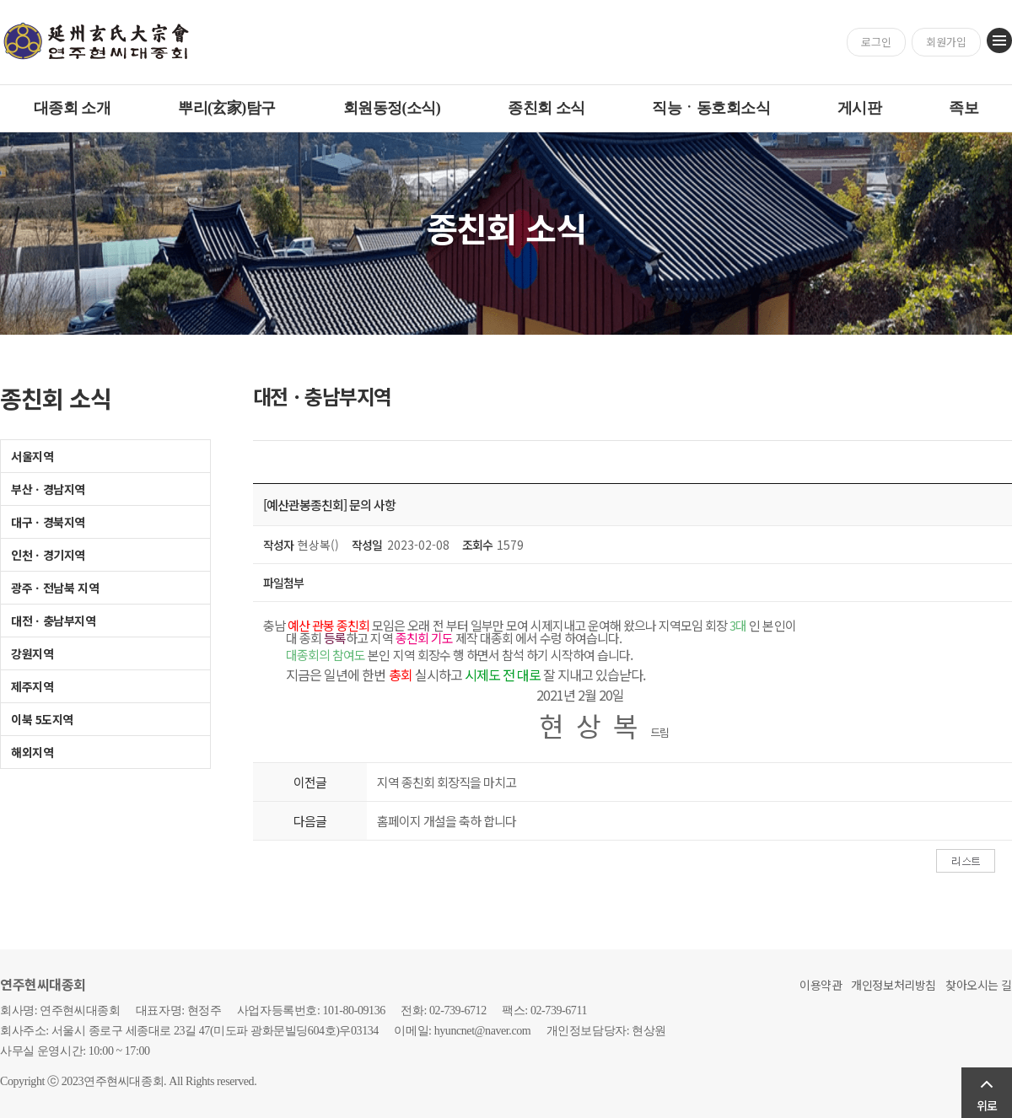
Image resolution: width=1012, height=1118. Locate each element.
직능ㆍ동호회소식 (711, 107)
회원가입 (946, 42)
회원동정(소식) (392, 107)
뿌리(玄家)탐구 (227, 107)
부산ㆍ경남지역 (48, 489)
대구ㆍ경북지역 (48, 521)
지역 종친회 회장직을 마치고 (446, 782)
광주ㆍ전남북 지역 (55, 587)
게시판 (859, 107)
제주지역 (32, 686)
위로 (987, 1105)
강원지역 (32, 653)
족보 (963, 107)
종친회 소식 (546, 107)
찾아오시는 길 (978, 984)
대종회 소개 (72, 107)
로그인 (876, 42)
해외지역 (32, 752)
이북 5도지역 (42, 719)
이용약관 (820, 984)
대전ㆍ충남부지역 (53, 620)
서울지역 (32, 456)
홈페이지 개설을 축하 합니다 (446, 821)
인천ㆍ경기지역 (48, 554)
